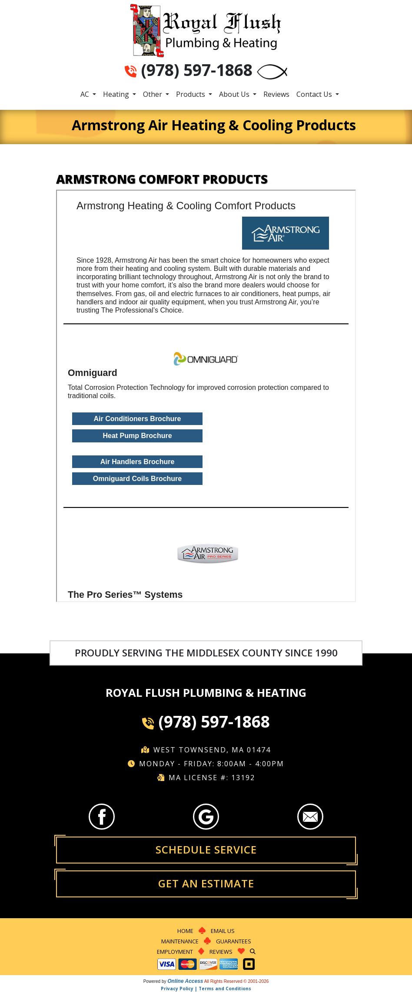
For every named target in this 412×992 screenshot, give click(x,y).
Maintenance (180, 941)
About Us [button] (235, 94)
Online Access (185, 981)
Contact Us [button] (315, 94)
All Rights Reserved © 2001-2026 (236, 981)
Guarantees (233, 941)
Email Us (223, 931)
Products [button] (191, 94)
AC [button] (85, 94)
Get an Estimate (206, 883)
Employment (175, 952)
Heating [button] (117, 94)
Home (185, 931)
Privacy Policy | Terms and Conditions (206, 988)
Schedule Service (206, 849)
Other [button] (153, 94)
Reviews (276, 94)
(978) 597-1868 (197, 70)
